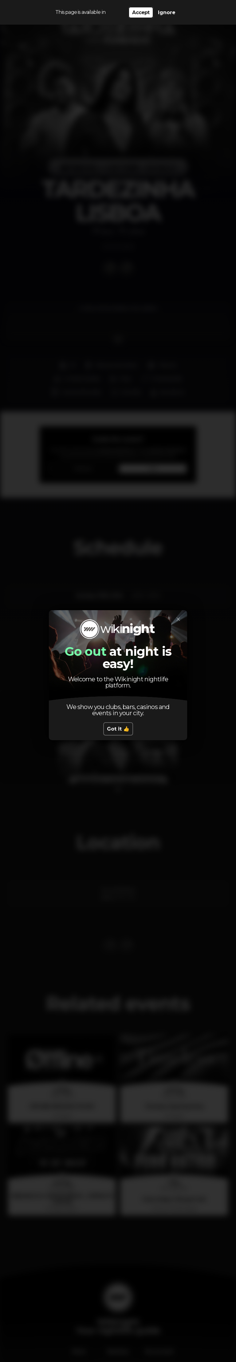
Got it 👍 (118, 729)
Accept (140, 12)
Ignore (166, 12)
